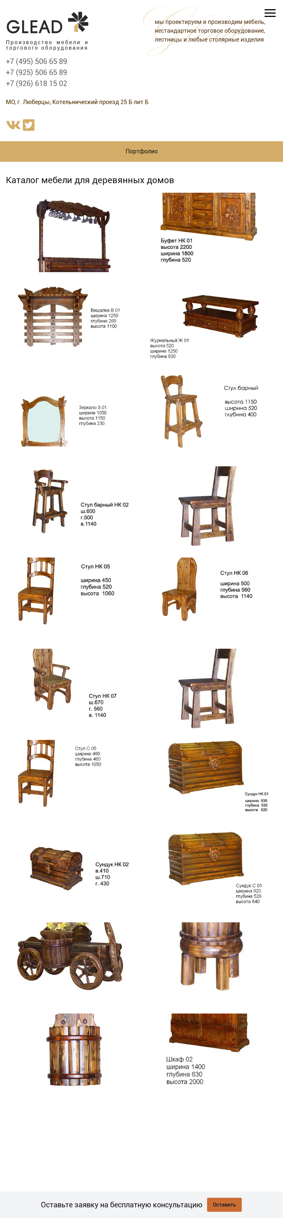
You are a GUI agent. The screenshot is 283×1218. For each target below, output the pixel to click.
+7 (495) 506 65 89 (36, 61)
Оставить (224, 1205)
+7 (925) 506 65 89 (36, 72)
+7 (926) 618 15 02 (36, 83)
